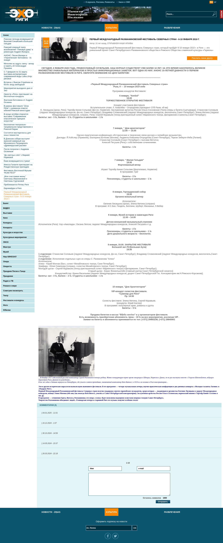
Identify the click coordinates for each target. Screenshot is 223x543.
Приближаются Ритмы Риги (16, 184)
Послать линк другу (202, 58)
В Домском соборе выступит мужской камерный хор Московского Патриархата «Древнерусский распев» (17, 142)
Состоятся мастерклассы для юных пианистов (17, 134)
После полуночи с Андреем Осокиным (16, 150)
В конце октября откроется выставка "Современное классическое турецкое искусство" (16, 117)
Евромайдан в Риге (12, 188)
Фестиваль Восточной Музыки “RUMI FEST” (17, 171)
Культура (111, 28)
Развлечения (172, 28)
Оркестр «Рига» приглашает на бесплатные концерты (18, 95)
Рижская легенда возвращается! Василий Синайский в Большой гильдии (18, 41)
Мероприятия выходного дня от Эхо (18, 89)
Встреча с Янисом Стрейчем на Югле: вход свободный (18, 83)
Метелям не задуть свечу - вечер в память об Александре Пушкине (19, 65)
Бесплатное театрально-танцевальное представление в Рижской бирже (18, 126)
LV (215, 2)
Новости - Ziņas (50, 28)
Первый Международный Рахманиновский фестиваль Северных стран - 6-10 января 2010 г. (17, 195)
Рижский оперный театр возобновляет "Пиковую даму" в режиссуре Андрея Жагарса (18, 49)
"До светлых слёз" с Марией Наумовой (17, 156)
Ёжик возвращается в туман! (17, 161)
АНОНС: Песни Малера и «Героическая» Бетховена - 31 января (17, 57)
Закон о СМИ (124, 2)
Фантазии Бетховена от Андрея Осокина (18, 101)
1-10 (129, 463)
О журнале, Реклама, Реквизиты (100, 2)
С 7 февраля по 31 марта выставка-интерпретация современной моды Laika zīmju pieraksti (18, 75)
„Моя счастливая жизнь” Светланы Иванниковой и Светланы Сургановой (15, 178)
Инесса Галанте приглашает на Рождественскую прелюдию (18, 165)
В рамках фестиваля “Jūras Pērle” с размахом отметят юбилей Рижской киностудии (17, 108)
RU (211, 2)
